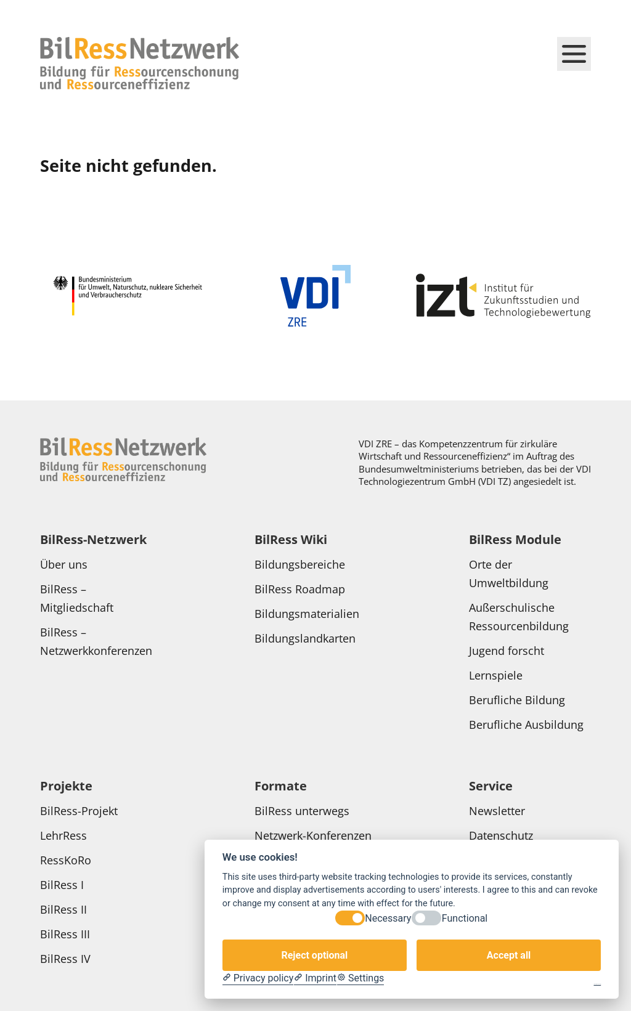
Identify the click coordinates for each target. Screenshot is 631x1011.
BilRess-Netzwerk (93, 539)
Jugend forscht (506, 650)
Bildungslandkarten (306, 638)
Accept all (509, 955)
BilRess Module (515, 539)
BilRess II (63, 909)
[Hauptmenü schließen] (574, 54)
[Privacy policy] (257, 978)
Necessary (388, 918)
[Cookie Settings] (360, 978)
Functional (464, 918)
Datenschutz (502, 835)
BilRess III (65, 934)
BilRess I (62, 884)
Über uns (65, 564)
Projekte (66, 786)
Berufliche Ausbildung (526, 724)
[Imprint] (315, 978)
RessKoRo (67, 860)
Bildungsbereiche (299, 564)
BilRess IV (65, 958)
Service (491, 786)
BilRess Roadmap (299, 589)
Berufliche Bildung (517, 699)
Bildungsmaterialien (306, 613)
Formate (280, 786)
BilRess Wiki (290, 539)
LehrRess (65, 835)
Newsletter (497, 810)
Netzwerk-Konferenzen (314, 835)
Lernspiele (496, 675)
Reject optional (314, 955)
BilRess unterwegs (303, 810)
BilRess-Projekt (80, 810)
